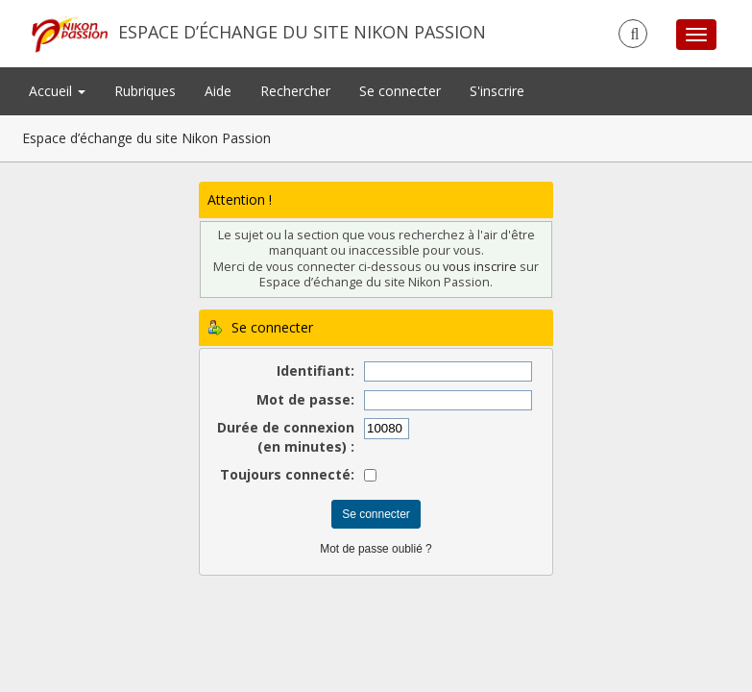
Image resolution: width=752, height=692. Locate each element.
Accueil (57, 91)
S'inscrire (497, 91)
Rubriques (145, 91)
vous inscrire (480, 267)
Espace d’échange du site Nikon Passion (302, 31)
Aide (218, 91)
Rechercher (295, 91)
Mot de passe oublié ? (375, 549)
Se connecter (400, 91)
